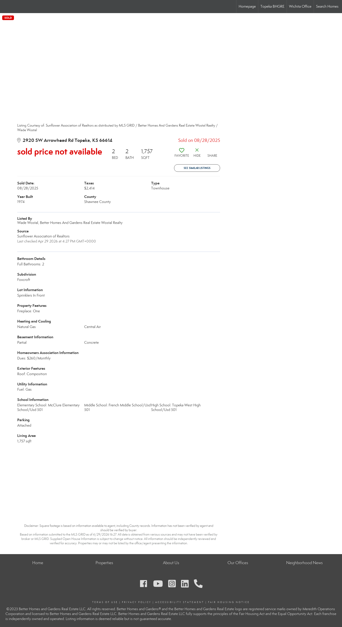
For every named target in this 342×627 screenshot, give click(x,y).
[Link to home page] (5, 6)
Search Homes (327, 6)
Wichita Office (300, 6)
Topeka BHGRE (272, 6)
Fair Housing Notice (229, 602)
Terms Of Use (105, 602)
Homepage (247, 6)
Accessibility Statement (179, 602)
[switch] (181, 154)
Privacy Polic (135, 602)
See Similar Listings (197, 168)
